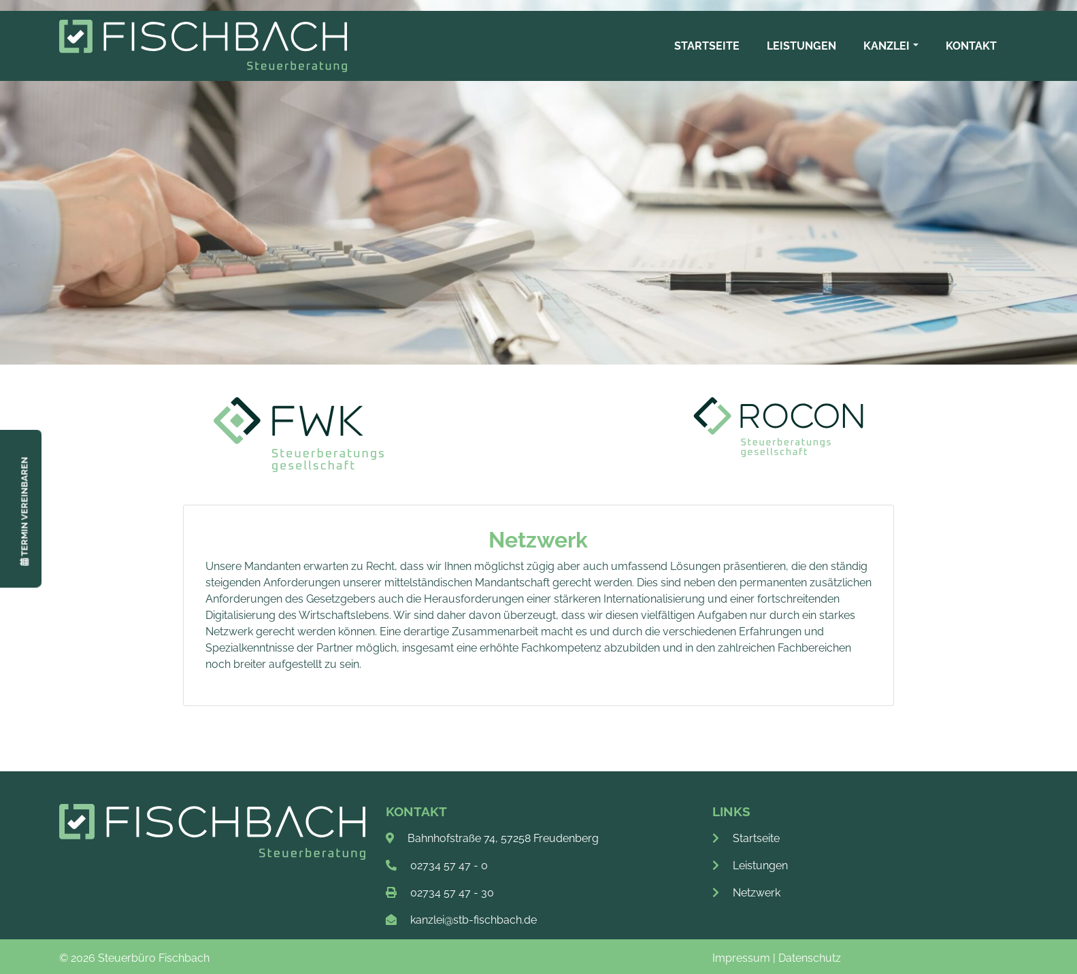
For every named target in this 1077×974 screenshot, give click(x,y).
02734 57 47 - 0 (449, 865)
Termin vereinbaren (24, 511)
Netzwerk (746, 892)
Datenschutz (809, 958)
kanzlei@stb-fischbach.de (473, 919)
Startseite (746, 838)
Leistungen (750, 865)
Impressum (741, 958)
